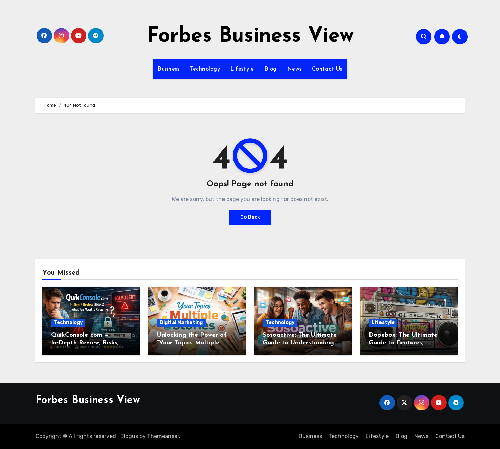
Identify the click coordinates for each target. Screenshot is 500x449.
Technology (205, 69)
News (294, 69)
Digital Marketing (181, 322)
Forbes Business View (250, 36)
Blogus (129, 436)
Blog (270, 69)
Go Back (250, 217)
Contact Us (327, 69)
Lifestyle (242, 69)
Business (168, 69)
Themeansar (163, 436)
